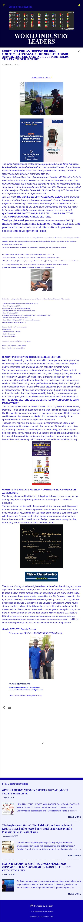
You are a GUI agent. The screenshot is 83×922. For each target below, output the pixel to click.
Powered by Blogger (41, 906)
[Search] (79, 5)
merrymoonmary (47, 911)
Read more (74, 817)
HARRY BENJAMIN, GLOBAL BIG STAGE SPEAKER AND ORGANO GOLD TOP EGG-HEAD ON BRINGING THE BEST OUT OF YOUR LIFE (36, 867)
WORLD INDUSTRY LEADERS (41, 38)
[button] (79, 52)
